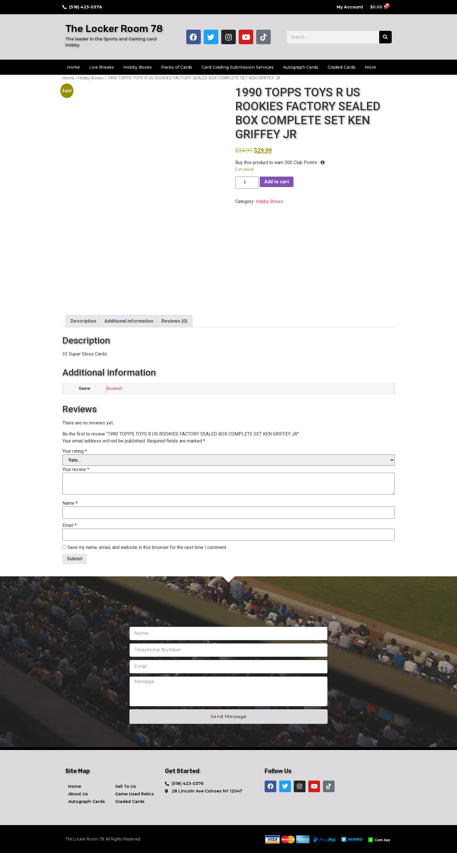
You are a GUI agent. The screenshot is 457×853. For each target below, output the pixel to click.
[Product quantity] (247, 183)
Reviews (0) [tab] (174, 321)
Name (70, 503)
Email (69, 525)
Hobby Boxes (137, 67)
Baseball (114, 388)
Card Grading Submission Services (238, 67)
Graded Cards (342, 67)
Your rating (74, 451)
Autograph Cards (300, 67)
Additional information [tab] (128, 321)
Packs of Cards (176, 67)
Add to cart (276, 181)
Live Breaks (101, 67)
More (370, 67)
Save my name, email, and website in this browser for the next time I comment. (147, 547)
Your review (75, 469)
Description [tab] (83, 321)
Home (73, 67)
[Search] (385, 37)
